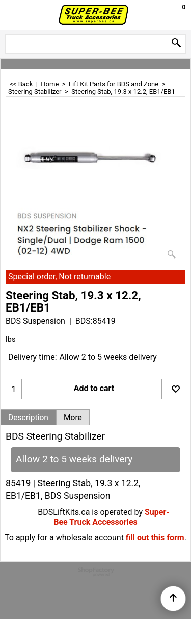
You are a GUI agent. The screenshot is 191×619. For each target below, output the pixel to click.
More (73, 417)
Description (28, 417)
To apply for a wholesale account (64, 538)
